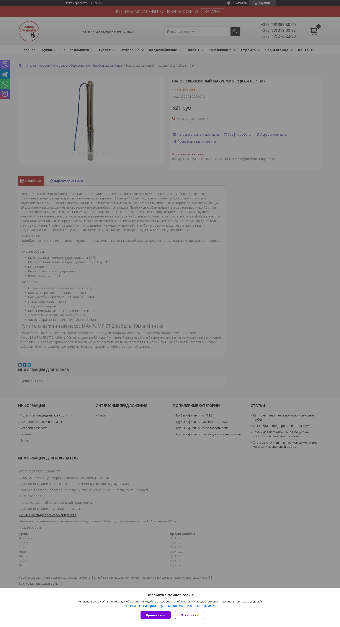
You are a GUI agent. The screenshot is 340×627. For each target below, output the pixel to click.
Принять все (155, 615)
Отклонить (189, 615)
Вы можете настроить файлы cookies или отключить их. (168, 605)
